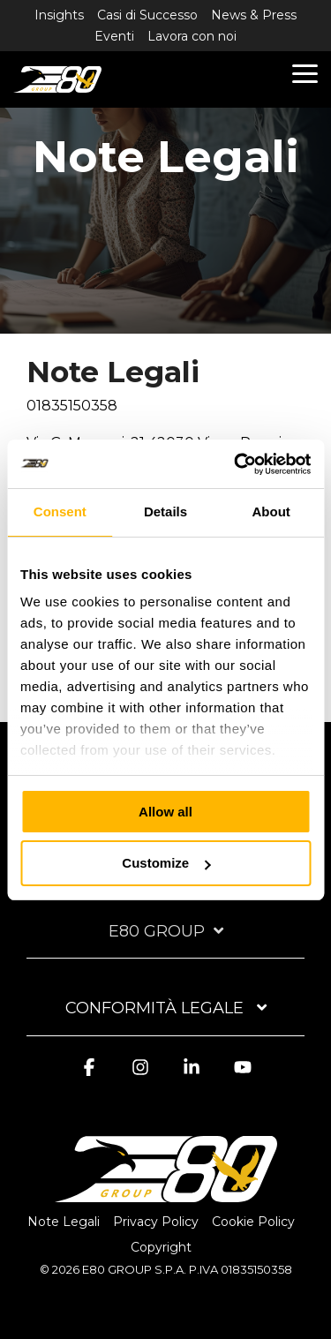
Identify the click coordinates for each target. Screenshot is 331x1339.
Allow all (165, 811)
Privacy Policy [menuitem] (156, 1222)
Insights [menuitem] (59, 15)
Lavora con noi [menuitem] (192, 36)
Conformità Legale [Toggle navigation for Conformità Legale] (156, 1008)
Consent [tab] (60, 511)
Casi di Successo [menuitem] (147, 15)
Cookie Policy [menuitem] (253, 1222)
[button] (305, 72)
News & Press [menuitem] (254, 15)
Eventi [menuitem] (114, 36)
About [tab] (271, 511)
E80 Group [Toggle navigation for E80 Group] (157, 931)
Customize (166, 862)
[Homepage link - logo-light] (166, 1192)
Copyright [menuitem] (161, 1247)
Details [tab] (165, 511)
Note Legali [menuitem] (63, 1222)
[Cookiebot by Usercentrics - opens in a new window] (236, 464)
